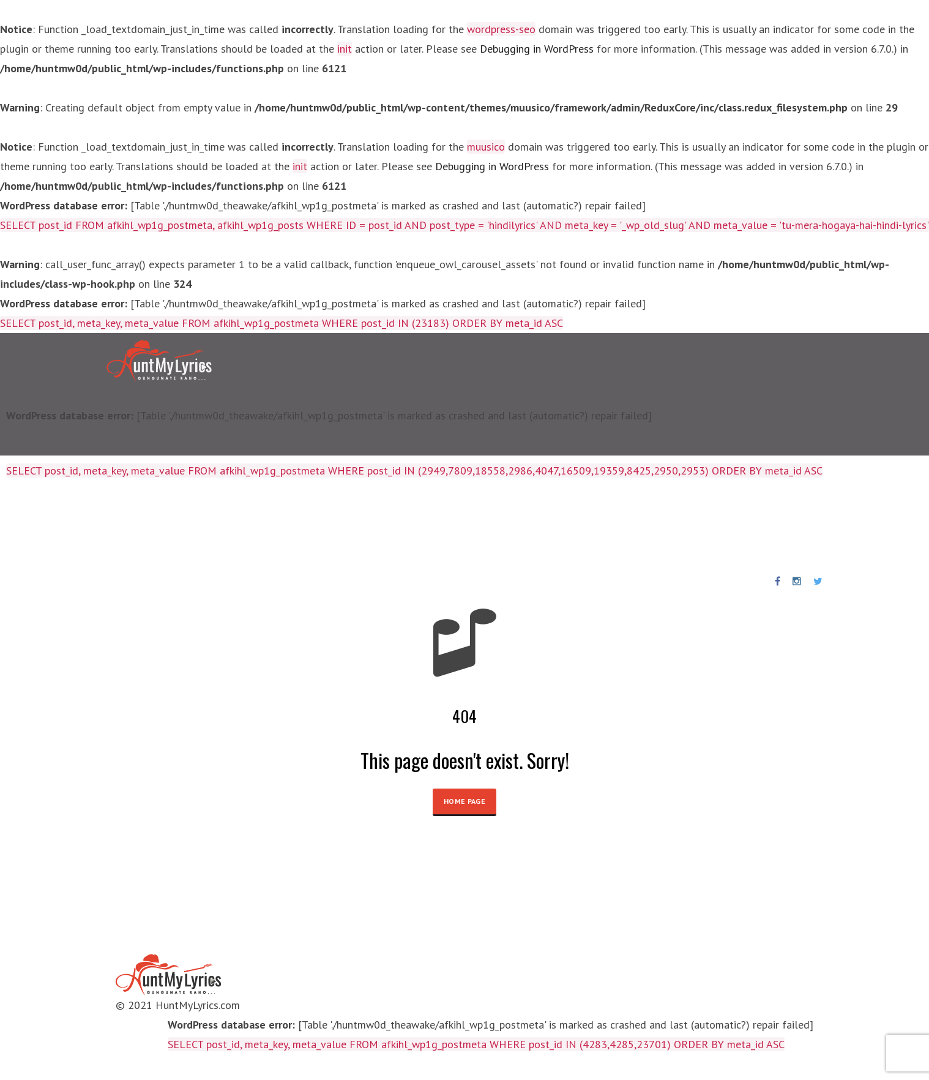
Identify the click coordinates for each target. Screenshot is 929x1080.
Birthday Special (258, 526)
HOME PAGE (464, 801)
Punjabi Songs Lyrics (366, 526)
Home (35, 526)
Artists (185, 526)
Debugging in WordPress (537, 49)
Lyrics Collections (108, 526)
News (445, 526)
